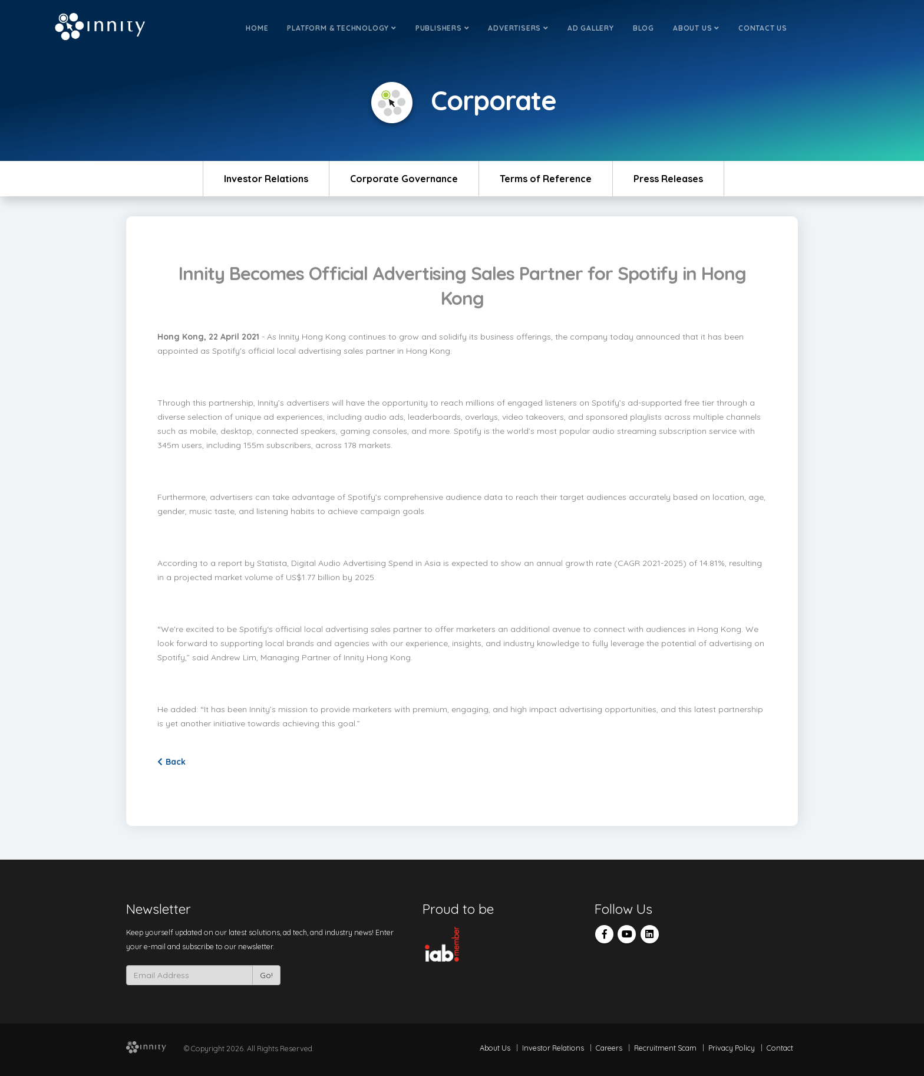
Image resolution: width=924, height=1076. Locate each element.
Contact (780, 1047)
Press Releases (668, 179)
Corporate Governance (404, 179)
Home (257, 28)
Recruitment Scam (665, 1047)
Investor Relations (266, 179)
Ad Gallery (590, 28)
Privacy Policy (731, 1047)
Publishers (442, 28)
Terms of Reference (546, 179)
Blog (643, 28)
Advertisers (518, 28)
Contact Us (762, 28)
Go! (266, 975)
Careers (609, 1047)
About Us (696, 28)
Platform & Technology (341, 28)
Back (171, 761)
